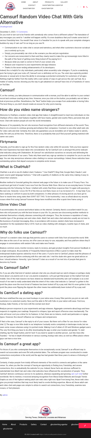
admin (5, 395)
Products (49, 2)
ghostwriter (29, 8)
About (35, 2)
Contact (32, 5)
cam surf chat (76, 374)
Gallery (64, 2)
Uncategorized (6, 27)
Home (23, 2)
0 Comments (22, 32)
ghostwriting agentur (52, 5)
